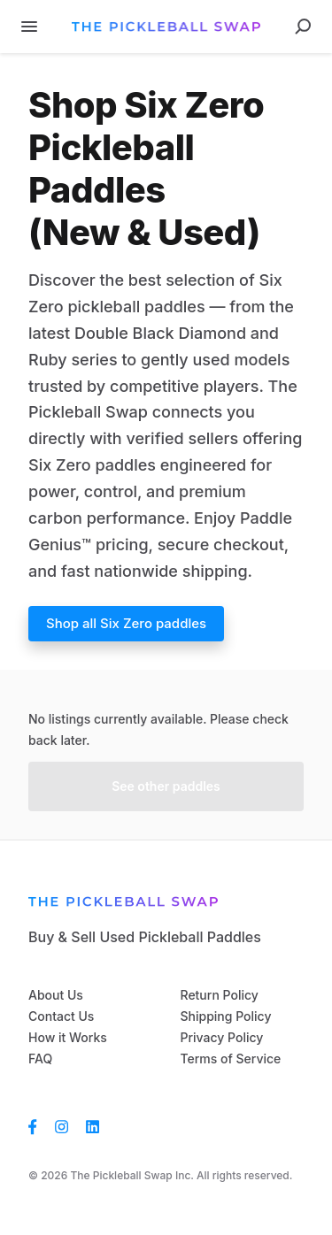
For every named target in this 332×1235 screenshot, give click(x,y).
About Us (55, 994)
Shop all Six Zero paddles (126, 623)
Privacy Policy (222, 1037)
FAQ (40, 1058)
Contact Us (61, 1016)
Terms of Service (231, 1058)
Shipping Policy (226, 1016)
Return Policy (220, 994)
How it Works (67, 1037)
